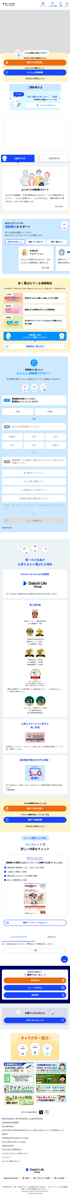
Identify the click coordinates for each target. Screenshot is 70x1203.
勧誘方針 (5, 1134)
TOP (64, 961)
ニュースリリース (18, 937)
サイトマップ (6, 1157)
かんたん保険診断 (35, 72)
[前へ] (11, 98)
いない (50, 411)
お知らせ (51, 937)
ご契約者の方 (54, 158)
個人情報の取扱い (8, 1126)
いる (18, 411)
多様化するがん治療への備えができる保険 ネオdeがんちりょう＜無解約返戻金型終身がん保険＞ (35, 132)
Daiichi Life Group (11, 1178)
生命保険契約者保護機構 (10, 1122)
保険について (36, 242)
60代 (34, 445)
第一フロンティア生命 (41, 1178)
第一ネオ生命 (59, 1178)
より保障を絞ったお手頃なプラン (34, 490)
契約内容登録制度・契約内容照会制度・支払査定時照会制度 (22, 1118)
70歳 (55, 445)
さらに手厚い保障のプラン (34, 481)
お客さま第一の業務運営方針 (12, 1149)
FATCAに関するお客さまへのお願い (14, 1142)
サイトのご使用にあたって (11, 1161)
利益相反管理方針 (8, 1145)
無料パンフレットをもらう (35, 923)
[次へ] (59, 98)
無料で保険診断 (35, 820)
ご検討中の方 (19, 158)
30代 (34, 437)
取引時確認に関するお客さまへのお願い (15, 1138)
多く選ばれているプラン (34, 473)
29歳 (12, 437)
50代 (12, 445)
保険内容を (15, 242)
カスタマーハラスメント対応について (15, 1153)
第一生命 (25, 1178)
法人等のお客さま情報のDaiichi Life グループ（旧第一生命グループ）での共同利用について (33, 1130)
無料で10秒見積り (35, 62)
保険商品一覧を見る (35, 346)
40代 (56, 437)
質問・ (57, 242)
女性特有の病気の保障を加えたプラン (34, 498)
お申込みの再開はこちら (35, 78)
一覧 (35, 950)
